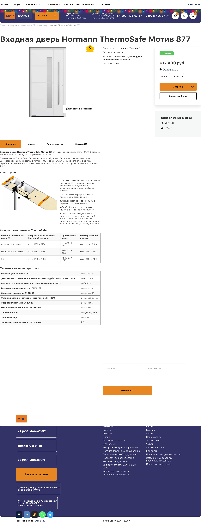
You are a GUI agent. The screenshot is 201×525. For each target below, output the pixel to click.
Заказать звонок (36, 474)
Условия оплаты (170, 69)
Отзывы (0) (81, 144)
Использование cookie (158, 464)
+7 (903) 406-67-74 (31, 460)
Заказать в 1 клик (178, 96)
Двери (12, 25)
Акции (17, 4)
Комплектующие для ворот (117, 461)
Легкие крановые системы (117, 474)
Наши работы (33, 4)
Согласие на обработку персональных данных (159, 459)
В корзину (183, 86)
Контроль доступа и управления (120, 447)
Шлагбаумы (109, 444)
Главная (4, 4)
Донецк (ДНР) (194, 4)
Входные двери (24, 25)
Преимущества (55, 144)
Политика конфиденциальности (163, 454)
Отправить (127, 391)
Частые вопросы (85, 4)
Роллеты (107, 433)
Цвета (31, 144)
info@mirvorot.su (29, 445)
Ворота (107, 430)
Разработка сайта (24, 521)
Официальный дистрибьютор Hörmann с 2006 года (76, 15)
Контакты (105, 4)
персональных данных (113, 381)
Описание (10, 144)
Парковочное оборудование (118, 458)
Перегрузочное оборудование (120, 454)
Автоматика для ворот (115, 440)
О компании (52, 4)
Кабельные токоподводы (116, 471)
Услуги (67, 4)
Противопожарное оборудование (121, 451)
